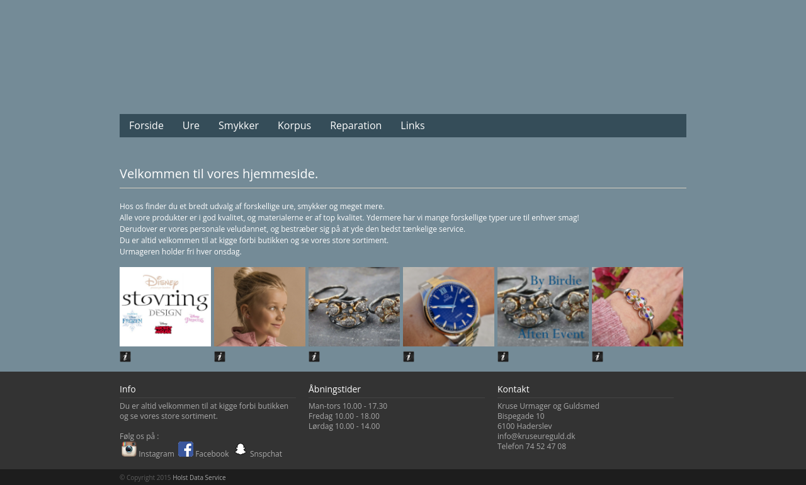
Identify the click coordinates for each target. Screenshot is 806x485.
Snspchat (257, 453)
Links (412, 125)
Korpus (294, 125)
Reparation (356, 125)
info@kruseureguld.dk (536, 436)
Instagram (148, 453)
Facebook (203, 453)
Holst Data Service (199, 477)
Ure (191, 125)
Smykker (239, 125)
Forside (146, 125)
